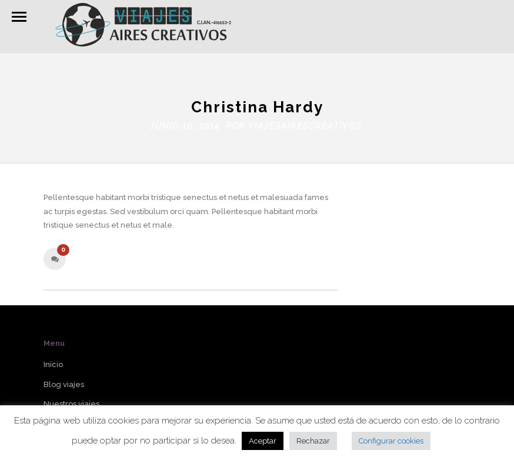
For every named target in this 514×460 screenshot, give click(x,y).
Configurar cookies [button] (391, 440)
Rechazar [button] (313, 440)
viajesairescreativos (305, 123)
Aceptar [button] (262, 440)
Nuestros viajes (71, 401)
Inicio (53, 362)
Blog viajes (64, 381)
